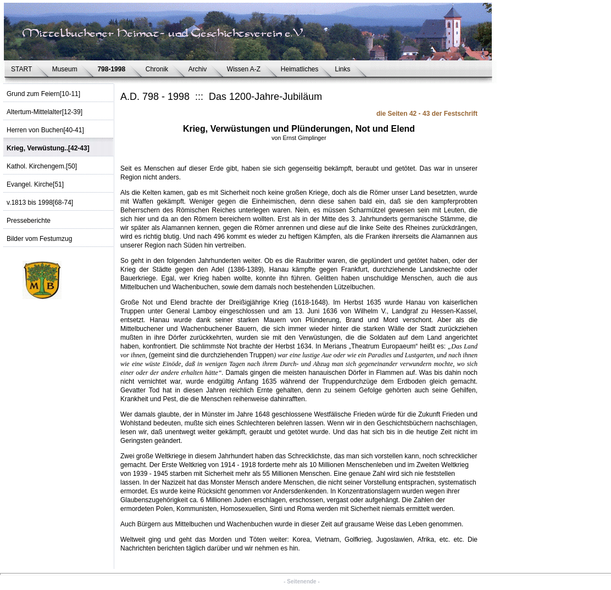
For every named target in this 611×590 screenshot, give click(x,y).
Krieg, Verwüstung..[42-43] (48, 148)
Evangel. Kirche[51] (35, 184)
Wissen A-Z (245, 69)
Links (344, 69)
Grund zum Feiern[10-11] (43, 94)
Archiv (199, 69)
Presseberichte (29, 220)
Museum (66, 69)
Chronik (159, 69)
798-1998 (113, 69)
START (23, 69)
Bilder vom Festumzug (39, 239)
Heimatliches (300, 69)
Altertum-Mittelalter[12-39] (44, 112)
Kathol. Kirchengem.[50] (42, 166)
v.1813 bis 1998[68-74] (40, 202)
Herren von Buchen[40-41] (45, 130)
